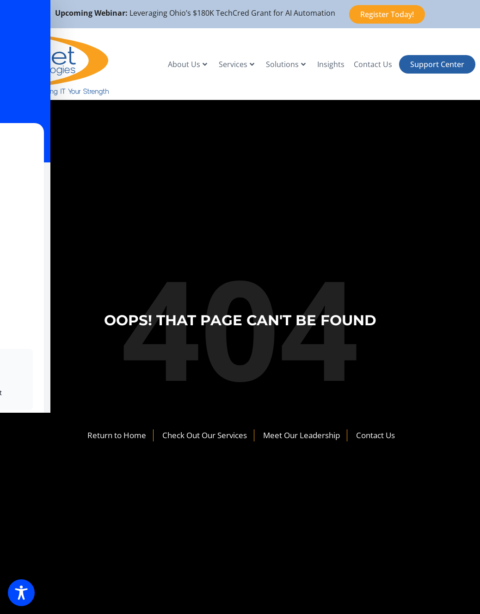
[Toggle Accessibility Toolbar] (21, 592)
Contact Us (373, 64)
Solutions (286, 64)
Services (236, 64)
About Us (187, 64)
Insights (331, 64)
